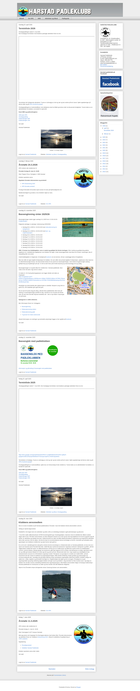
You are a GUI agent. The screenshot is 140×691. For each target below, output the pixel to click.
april (105, 128)
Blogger (78, 687)
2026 (104, 126)
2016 (104, 161)
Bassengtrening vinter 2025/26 (34, 214)
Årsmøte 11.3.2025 (28, 621)
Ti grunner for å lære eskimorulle (31, 314)
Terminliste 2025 (27, 382)
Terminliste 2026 (27, 28)
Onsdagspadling (23, 117)
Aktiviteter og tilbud (51, 18)
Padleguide (65, 18)
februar (106, 134)
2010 (104, 171)
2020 (104, 150)
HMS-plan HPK (23, 115)
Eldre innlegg (89, 669)
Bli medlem (103, 64)
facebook (48, 257)
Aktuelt (21, 18)
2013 (104, 169)
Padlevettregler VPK (24, 120)
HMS (39, 18)
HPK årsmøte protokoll (28, 186)
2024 (104, 140)
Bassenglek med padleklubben (34, 341)
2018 (104, 155)
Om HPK (31, 18)
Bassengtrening (26, 306)
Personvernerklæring (106, 66)
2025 (104, 137)
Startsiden (52, 669)
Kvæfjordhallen (23, 221)
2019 (104, 153)
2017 (104, 158)
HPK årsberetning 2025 (28, 183)
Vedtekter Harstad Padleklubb (30, 648)
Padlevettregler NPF (24, 118)
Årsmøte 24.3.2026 (28, 165)
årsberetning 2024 (43, 637)
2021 (104, 147)
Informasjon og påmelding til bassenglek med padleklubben (35, 368)
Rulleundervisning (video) (29, 309)
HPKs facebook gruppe (35, 104)
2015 (104, 163)
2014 (104, 166)
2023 (104, 142)
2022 (104, 145)
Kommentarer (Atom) (60, 675)
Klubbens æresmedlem (30, 522)
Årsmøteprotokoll (26, 645)
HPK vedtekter (23, 638)
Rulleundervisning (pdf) (28, 312)
